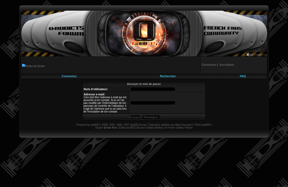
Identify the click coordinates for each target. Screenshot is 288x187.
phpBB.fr (206, 124)
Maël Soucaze (183, 124)
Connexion (69, 76)
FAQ (243, 76)
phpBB (95, 124)
